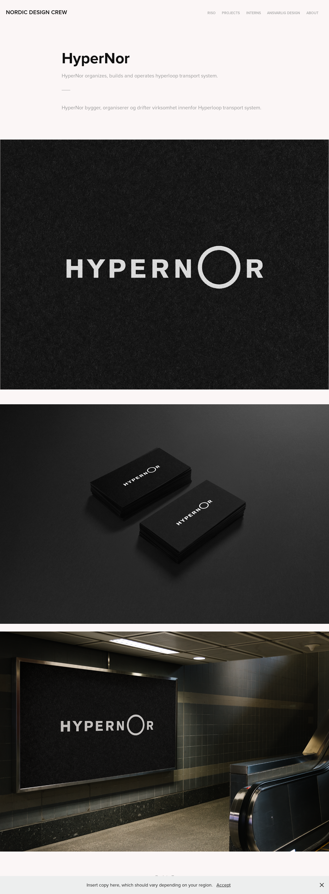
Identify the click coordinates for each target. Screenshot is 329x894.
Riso (211, 12)
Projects (231, 12)
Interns (253, 12)
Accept (223, 885)
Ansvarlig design (283, 12)
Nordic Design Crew (36, 12)
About (312, 12)
